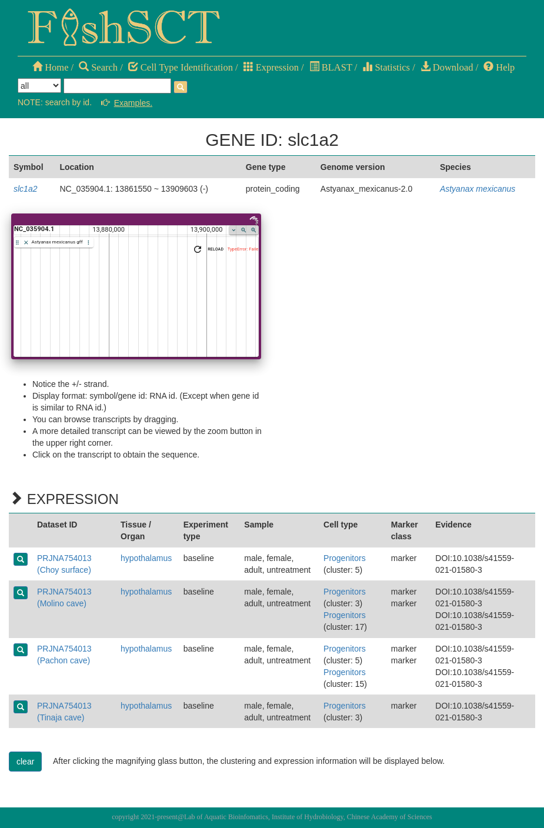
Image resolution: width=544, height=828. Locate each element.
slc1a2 (25, 188)
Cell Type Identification (180, 67)
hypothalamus (146, 558)
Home (50, 67)
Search (98, 67)
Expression (271, 67)
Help (499, 67)
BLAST (330, 67)
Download (446, 67)
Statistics (386, 67)
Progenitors (344, 558)
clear (25, 761)
